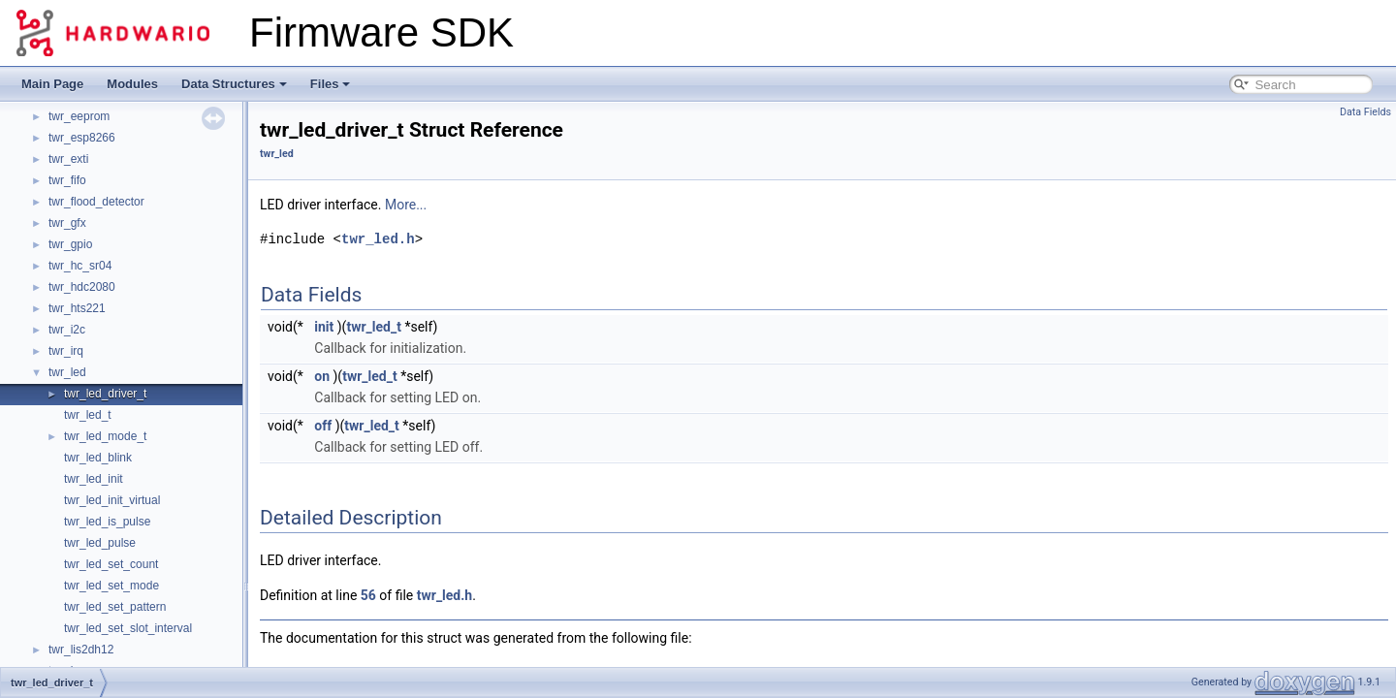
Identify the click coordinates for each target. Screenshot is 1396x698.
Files (330, 84)
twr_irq (65, 351)
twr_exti (68, 159)
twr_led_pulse (100, 543)
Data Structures (234, 84)
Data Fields (1365, 112)
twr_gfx (67, 223)
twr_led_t (87, 415)
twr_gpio (70, 244)
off (323, 425)
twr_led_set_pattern (115, 607)
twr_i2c (66, 329)
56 (368, 595)
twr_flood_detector (96, 201)
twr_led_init (93, 479)
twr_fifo (67, 180)
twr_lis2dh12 (80, 649)
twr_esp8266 (81, 137)
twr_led (67, 372)
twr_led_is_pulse (107, 521)
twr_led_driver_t (105, 393)
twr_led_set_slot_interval (128, 628)
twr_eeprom (79, 116)
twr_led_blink (98, 457)
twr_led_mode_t (105, 436)
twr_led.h (378, 239)
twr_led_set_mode (111, 585)
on (322, 376)
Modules (132, 84)
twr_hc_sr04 (79, 265)
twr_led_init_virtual (112, 500)
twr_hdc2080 (81, 287)
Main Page (52, 84)
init (323, 326)
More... (406, 204)
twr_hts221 (77, 308)
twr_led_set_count (111, 564)
